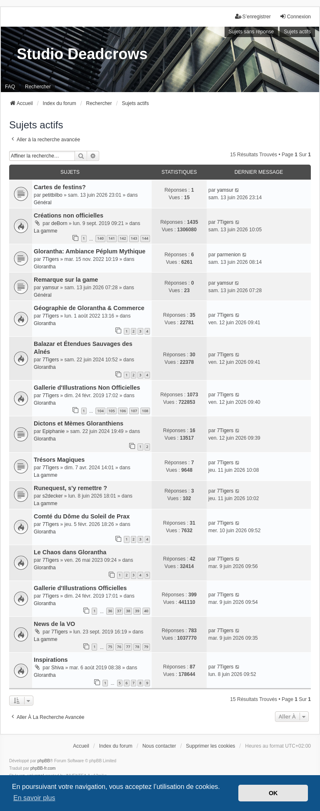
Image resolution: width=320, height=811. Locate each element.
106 (123, 410)
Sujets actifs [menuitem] (297, 32)
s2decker (52, 496)
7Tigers (225, 222)
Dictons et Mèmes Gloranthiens (78, 423)
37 (119, 610)
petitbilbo (52, 195)
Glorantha (45, 267)
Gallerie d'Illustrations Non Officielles (87, 387)
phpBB (44, 760)
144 (145, 238)
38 (128, 610)
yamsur (225, 190)
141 (111, 238)
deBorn (59, 223)
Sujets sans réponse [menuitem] (251, 32)
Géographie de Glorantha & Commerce (89, 308)
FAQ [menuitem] (10, 87)
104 (100, 410)
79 (146, 646)
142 (123, 238)
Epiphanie (53, 431)
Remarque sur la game (66, 279)
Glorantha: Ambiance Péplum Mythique (89, 251)
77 (128, 646)
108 (145, 410)
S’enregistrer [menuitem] (253, 16)
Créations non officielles (68, 215)
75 (110, 646)
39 (137, 610)
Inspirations (51, 659)
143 (134, 238)
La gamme (46, 231)
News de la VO (54, 624)
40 (146, 610)
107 (134, 410)
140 (100, 238)
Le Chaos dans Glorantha (70, 552)
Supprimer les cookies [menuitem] (210, 746)
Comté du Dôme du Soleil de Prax (82, 516)
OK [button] (273, 793)
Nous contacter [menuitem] (159, 746)
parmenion (229, 255)
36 (110, 610)
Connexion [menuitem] (295, 16)
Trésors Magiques (59, 459)
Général (43, 202)
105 (111, 410)
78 (137, 646)
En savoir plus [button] (34, 797)
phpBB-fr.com (43, 768)
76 (119, 646)
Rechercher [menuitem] (38, 87)
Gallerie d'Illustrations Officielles (80, 588)
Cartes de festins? (60, 187)
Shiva (57, 668)
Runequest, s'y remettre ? (70, 488)
